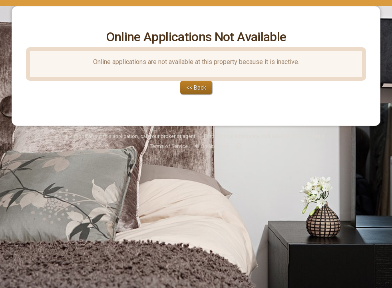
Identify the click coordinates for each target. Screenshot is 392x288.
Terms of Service (169, 125)
